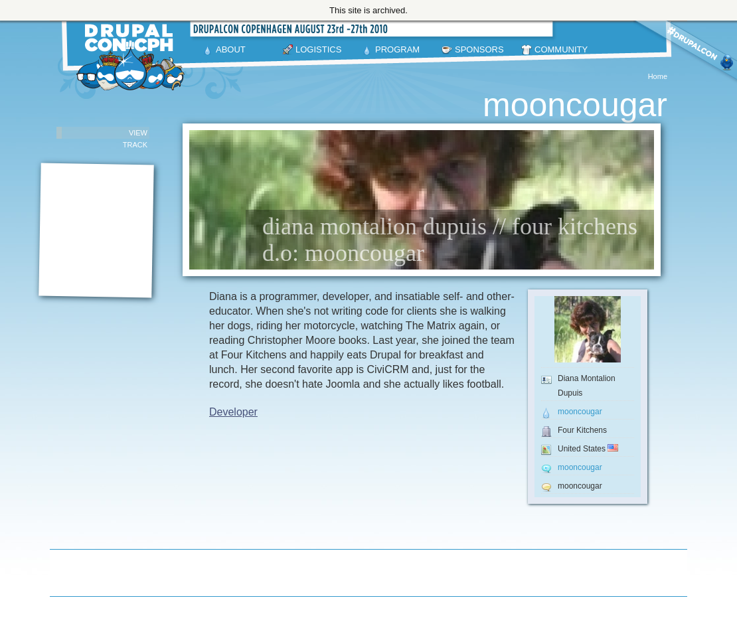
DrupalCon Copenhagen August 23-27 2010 (132, 57)
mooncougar (580, 411)
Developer (233, 412)
